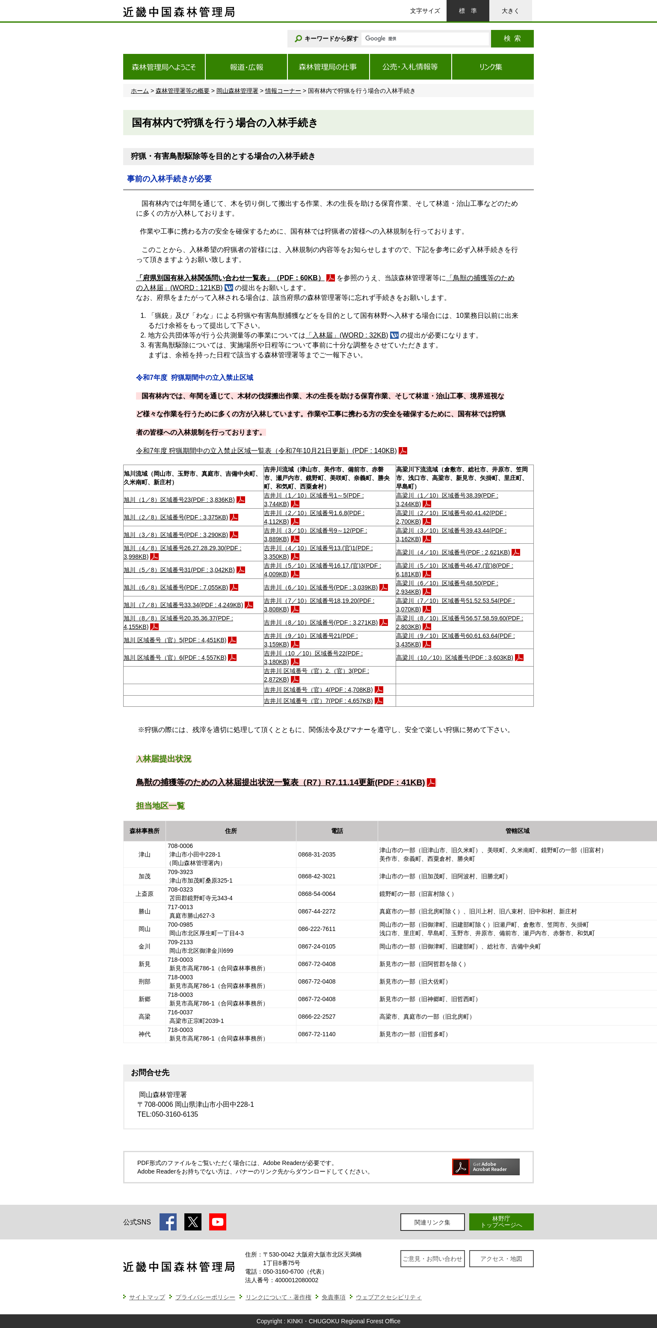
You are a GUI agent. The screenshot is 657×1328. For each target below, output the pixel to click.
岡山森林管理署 (237, 90)
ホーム (140, 90)
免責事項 (334, 1297)
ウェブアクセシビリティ (389, 1297)
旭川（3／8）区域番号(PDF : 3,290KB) (176, 534)
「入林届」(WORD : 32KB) (346, 335)
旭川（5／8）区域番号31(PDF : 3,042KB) (179, 569)
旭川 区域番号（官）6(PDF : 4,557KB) (175, 657)
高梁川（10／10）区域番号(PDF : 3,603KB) (454, 657)
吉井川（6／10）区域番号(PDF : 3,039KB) (321, 587)
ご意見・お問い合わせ (432, 1258)
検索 (512, 38)
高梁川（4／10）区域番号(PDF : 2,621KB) (453, 552)
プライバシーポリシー (205, 1297)
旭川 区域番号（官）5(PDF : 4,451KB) (175, 640)
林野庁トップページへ (501, 1221)
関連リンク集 (432, 1222)
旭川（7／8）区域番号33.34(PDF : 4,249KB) (183, 605)
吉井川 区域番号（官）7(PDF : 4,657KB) (318, 700)
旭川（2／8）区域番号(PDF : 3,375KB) (176, 517)
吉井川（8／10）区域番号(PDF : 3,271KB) (321, 622)
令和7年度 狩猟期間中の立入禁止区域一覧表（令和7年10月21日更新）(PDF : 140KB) (266, 450)
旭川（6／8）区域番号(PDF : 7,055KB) (176, 587)
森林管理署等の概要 (183, 90)
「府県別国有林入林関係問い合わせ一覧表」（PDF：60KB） (230, 278)
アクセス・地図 (501, 1258)
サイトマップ (147, 1297)
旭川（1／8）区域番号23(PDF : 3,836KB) (179, 499)
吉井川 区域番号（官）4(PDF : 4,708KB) (318, 689)
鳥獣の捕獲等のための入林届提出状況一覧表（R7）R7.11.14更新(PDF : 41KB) (280, 782)
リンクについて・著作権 (278, 1297)
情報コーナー (283, 90)
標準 (468, 10)
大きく (511, 10)
